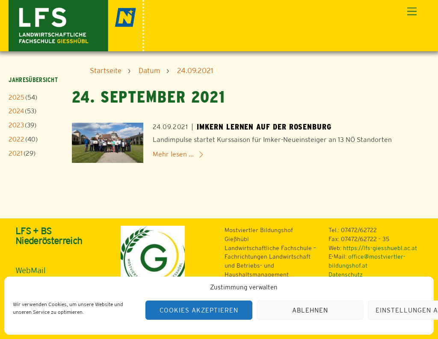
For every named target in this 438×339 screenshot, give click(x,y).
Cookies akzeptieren (199, 310)
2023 (16, 125)
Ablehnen (310, 310)
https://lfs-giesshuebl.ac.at (380, 248)
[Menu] (411, 11)
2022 (16, 139)
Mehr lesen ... (173, 154)
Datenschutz (345, 274)
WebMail (30, 270)
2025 (16, 97)
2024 (16, 111)
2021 (16, 153)
